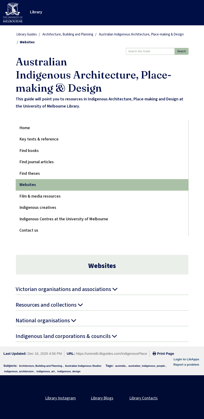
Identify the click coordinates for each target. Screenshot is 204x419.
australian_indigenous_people (146, 365)
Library (36, 12)
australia (120, 365)
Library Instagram (60, 398)
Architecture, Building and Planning (67, 34)
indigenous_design (68, 371)
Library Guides (26, 34)
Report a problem (186, 364)
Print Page (163, 353)
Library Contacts (143, 398)
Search (181, 51)
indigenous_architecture (19, 371)
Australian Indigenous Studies (83, 365)
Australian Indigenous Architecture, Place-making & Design (141, 34)
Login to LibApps (186, 359)
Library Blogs (102, 398)
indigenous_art (45, 371)
